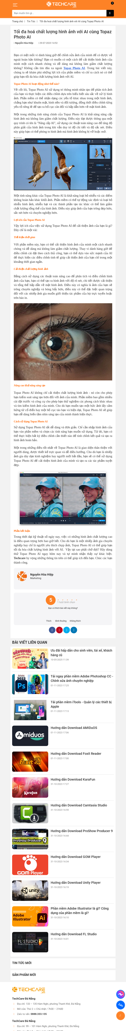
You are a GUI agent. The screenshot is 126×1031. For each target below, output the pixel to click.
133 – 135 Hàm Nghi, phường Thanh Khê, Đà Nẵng (53, 1003)
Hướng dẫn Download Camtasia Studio (79, 805)
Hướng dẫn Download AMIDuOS (74, 728)
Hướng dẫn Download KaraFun (73, 779)
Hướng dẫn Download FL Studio (74, 934)
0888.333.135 (39, 1014)
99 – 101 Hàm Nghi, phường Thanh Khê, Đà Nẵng (52, 1026)
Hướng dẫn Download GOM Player (76, 857)
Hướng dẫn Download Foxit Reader (76, 754)
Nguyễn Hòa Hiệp (24, 43)
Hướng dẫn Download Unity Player (76, 883)
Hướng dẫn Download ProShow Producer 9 (82, 831)
